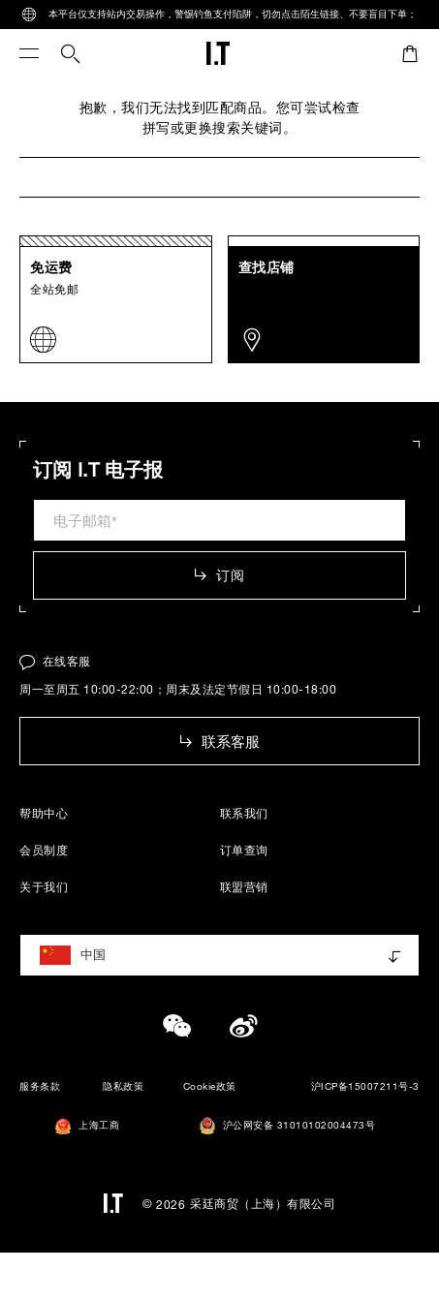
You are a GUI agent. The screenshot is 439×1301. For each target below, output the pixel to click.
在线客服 (55, 660)
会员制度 (43, 849)
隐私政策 (123, 1086)
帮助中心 (43, 813)
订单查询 (244, 849)
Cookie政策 (209, 1086)
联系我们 (244, 813)
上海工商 (87, 1126)
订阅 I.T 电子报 (98, 470)
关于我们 (43, 886)
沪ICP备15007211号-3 (365, 1086)
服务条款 (39, 1086)
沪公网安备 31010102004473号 (288, 1125)
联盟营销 (244, 886)
